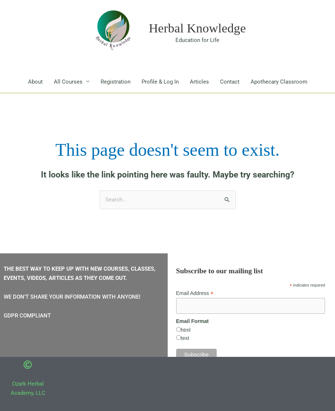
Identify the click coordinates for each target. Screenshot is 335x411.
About (35, 81)
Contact (230, 81)
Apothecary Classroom (279, 81)
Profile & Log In (160, 81)
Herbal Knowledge (197, 28)
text (185, 338)
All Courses (68, 81)
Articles (199, 81)
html (186, 330)
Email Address (195, 293)
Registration (115, 81)
